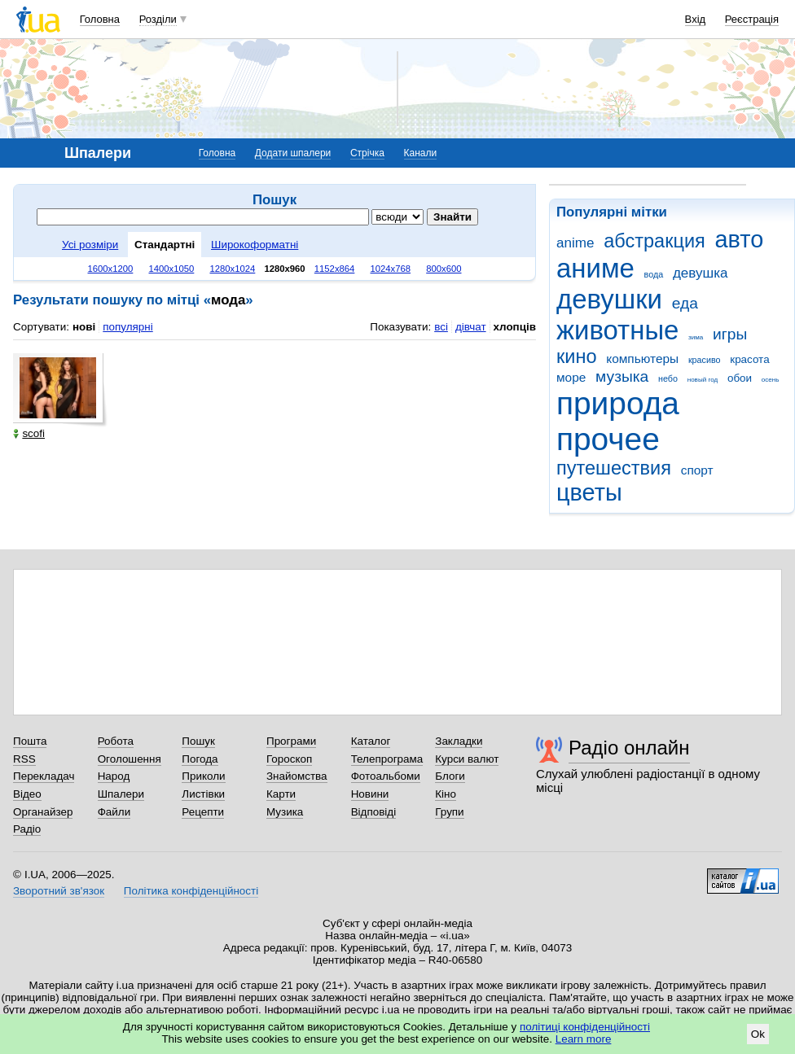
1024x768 (391, 268)
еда (685, 303)
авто (739, 239)
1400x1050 (171, 268)
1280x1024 (232, 268)
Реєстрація (752, 19)
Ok (758, 1034)
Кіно (445, 794)
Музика (284, 812)
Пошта (29, 741)
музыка (621, 376)
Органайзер (42, 812)
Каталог (371, 741)
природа (617, 403)
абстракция (654, 240)
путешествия (613, 468)
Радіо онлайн (629, 748)
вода (654, 274)
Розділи (158, 19)
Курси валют (467, 759)
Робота (116, 741)
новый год (702, 379)
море (571, 377)
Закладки (458, 741)
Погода (199, 759)
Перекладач (43, 776)
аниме (595, 268)
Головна (100, 19)
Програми (291, 741)
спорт (697, 470)
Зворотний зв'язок (58, 891)
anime (575, 243)
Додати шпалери (293, 153)
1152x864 (334, 268)
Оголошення (129, 759)
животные (617, 330)
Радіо (27, 829)
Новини (370, 794)
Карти (281, 794)
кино (576, 356)
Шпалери (121, 794)
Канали (420, 153)
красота (749, 359)
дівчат (470, 327)
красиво (704, 360)
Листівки (203, 794)
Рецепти (203, 812)
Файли (114, 812)
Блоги (450, 776)
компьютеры (642, 358)
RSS (24, 759)
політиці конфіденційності (585, 1027)
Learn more (584, 1039)
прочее (608, 439)
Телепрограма (387, 759)
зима (695, 337)
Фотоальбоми (385, 776)
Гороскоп (289, 759)
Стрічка (367, 153)
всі (441, 327)
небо (668, 378)
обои (739, 378)
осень (771, 379)
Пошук (198, 741)
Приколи (203, 776)
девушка (700, 273)
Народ (114, 776)
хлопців (515, 327)
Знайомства (296, 776)
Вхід (695, 19)
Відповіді (374, 812)
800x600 (443, 268)
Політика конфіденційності (191, 891)
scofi (29, 433)
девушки (609, 299)
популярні (127, 327)
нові (83, 327)
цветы (589, 492)
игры (730, 334)
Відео (27, 794)
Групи (449, 812)
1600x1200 (111, 268)
